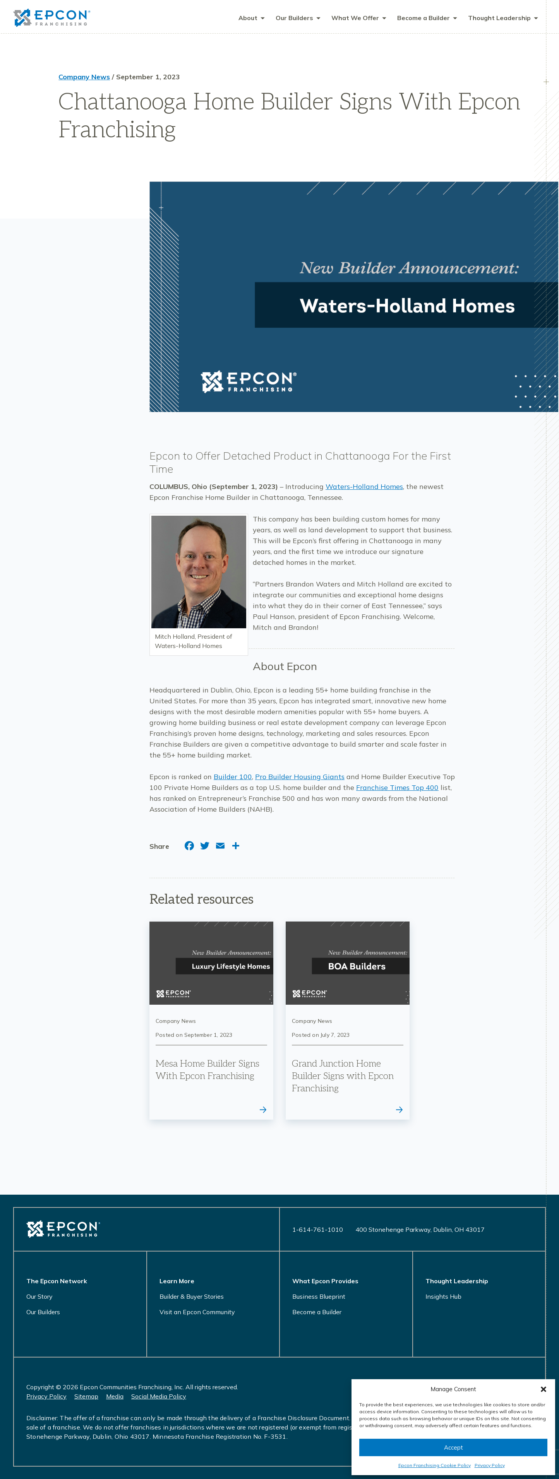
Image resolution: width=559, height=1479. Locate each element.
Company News (84, 78)
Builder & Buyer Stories (191, 1296)
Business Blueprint (318, 1296)
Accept (453, 1447)
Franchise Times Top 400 (397, 788)
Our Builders (43, 1312)
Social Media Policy (158, 1396)
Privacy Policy (490, 1465)
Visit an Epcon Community (197, 1312)
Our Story (39, 1296)
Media (114, 1396)
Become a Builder (316, 1312)
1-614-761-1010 (317, 1229)
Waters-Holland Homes (364, 487)
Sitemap (86, 1396)
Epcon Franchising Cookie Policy (434, 1465)
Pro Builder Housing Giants (300, 777)
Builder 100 (233, 777)
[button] (543, 1389)
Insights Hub (443, 1296)
